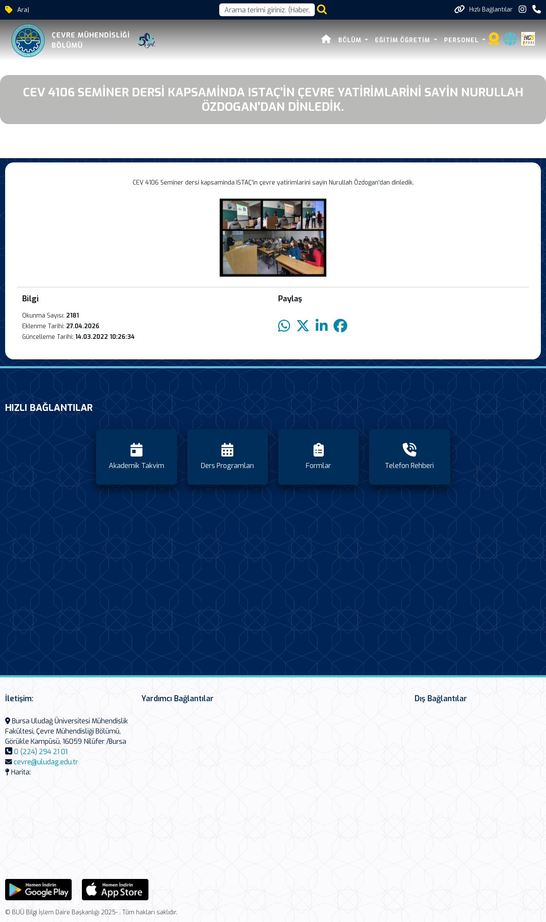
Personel (462, 40)
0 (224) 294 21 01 (40, 751)
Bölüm (351, 40)
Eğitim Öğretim (404, 40)
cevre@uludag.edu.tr (46, 761)
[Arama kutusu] (267, 9)
